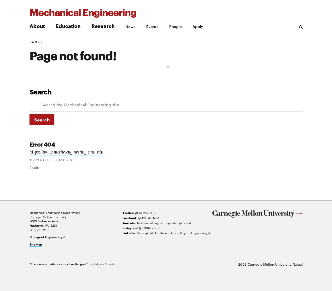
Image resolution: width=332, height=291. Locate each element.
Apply (197, 26)
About (37, 25)
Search (40, 91)
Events (152, 26)
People (175, 26)
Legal (298, 264)
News (130, 26)
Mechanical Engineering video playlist (164, 223)
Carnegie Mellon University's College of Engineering (173, 233)
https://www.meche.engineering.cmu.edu (66, 152)
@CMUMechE (144, 213)
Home (34, 41)
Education (68, 25)
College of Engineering (47, 237)
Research (103, 25)
